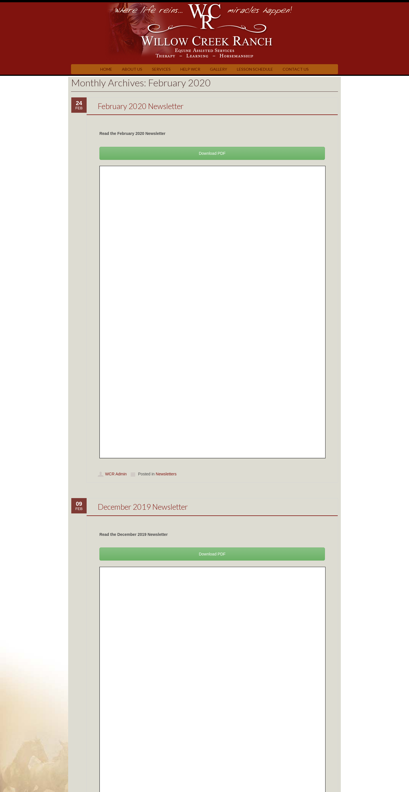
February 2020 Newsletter (140, 106)
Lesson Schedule (255, 69)
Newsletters (166, 474)
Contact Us (296, 69)
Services (161, 69)
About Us (132, 69)
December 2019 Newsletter (143, 506)
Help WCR (190, 69)
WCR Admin (116, 474)
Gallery (218, 69)
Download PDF (212, 153)
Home (106, 69)
